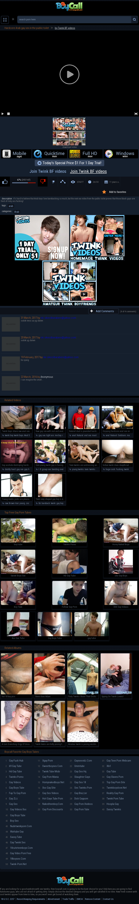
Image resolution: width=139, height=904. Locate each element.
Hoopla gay (110, 804)
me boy (58, 435)
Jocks (28, 503)
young (22, 503)
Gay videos (13, 782)
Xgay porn (45, 760)
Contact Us (108, 899)
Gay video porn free (18, 853)
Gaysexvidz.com (81, 760)
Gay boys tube (15, 787)
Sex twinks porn (81, 787)
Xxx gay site (47, 787)
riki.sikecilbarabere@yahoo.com (58, 317)
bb (40, 503)
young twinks (78, 469)
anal (74, 435)
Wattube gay (15, 831)
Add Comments (105, 311)
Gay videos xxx (16, 809)
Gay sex (12, 804)
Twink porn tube (113, 798)
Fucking (119, 469)
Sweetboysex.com (50, 766)
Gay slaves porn (112, 776)
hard (13, 469)
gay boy (59, 503)
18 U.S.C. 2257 (7, 899)
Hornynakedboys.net (51, 782)
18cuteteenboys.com (19, 847)
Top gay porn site (113, 782)
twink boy (9, 435)
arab (11, 206)
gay (25, 469)
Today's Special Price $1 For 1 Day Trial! (72, 163)
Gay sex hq (78, 771)
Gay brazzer (78, 793)
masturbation (98, 435)
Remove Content (92, 899)
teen (87, 469)
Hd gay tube (14, 771)
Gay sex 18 (78, 782)
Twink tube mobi (49, 771)
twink (126, 469)
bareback (46, 503)
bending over (57, 469)
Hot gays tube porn (50, 798)
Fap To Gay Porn (16, 793)
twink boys (18, 435)
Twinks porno (15, 776)
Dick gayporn (79, 798)
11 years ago (114, 182)
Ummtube (77, 766)
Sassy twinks (111, 809)
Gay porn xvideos (81, 804)
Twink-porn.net (16, 864)
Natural (80, 435)
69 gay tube (14, 766)
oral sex (87, 435)
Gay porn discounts (50, 809)
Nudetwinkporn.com (19, 826)
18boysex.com (16, 858)
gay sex (42, 435)
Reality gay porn (113, 793)
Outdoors (122, 435)
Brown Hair (14, 503)
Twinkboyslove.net (114, 787)
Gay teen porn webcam (116, 760)
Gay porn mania (48, 776)
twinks (92, 469)
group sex (46, 469)
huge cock (110, 469)
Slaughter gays (80, 776)
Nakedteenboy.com (50, 804)
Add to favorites (117, 192)
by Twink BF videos (65, 28)
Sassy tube (14, 837)
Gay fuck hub (14, 760)
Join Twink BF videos (69, 171)
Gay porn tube (79, 809)
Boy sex (12, 820)
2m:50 (95, 182)
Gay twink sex (16, 842)
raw (63, 435)
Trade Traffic (68, 899)
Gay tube (109, 771)
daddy (7, 469)
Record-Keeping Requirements (31, 899)
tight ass (50, 435)
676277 (80, 182)
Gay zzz (12, 798)
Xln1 (106, 766)
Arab (16, 211)
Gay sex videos (48, 793)
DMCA (80, 899)
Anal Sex (28, 435)
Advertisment (54, 899)
